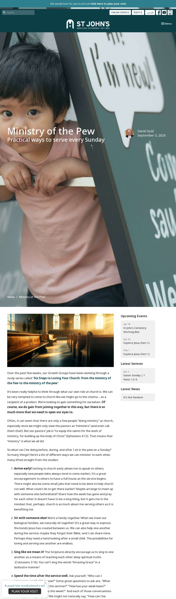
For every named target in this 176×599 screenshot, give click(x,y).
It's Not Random (133, 397)
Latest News (130, 389)
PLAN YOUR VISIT (25, 591)
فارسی (150, 12)
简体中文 (138, 12)
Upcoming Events (134, 316)
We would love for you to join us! (88, 3)
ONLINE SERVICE (120, 12)
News (11, 297)
